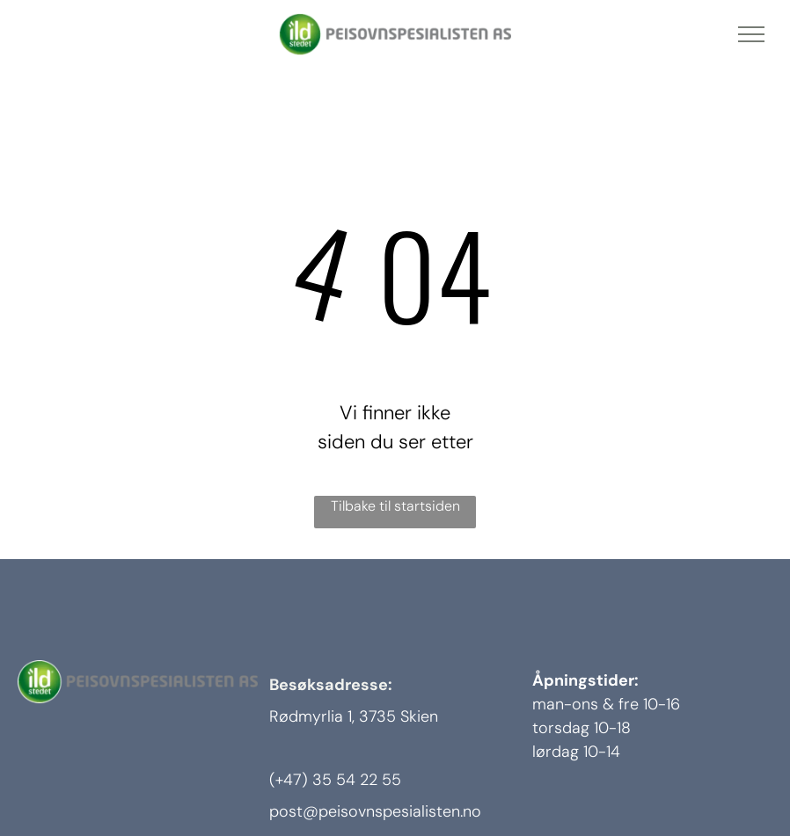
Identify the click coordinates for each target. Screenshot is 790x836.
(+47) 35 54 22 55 (335, 779)
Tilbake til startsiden (395, 506)
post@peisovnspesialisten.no (375, 811)
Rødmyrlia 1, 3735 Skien (353, 716)
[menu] (751, 34)
